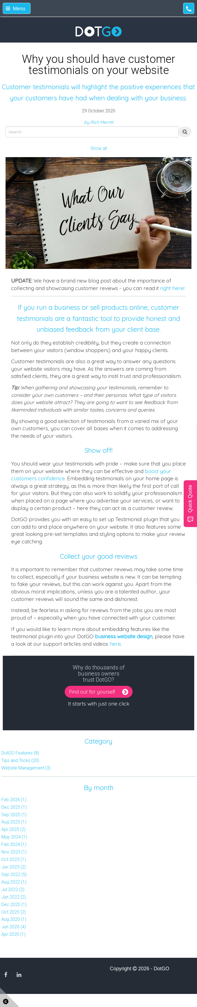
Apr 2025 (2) (13, 829)
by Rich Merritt (98, 122)
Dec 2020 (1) (14, 904)
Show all (98, 148)
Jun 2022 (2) (13, 897)
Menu (15, 8)
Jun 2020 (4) (13, 926)
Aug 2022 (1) (13, 882)
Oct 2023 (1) (13, 859)
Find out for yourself (93, 692)
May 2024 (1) (14, 837)
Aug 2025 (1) (13, 822)
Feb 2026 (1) (13, 799)
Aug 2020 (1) (13, 919)
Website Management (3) (25, 768)
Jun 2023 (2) (13, 867)
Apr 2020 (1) (13, 934)
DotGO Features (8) (20, 753)
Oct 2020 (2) (13, 912)
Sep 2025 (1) (14, 814)
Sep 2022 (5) (14, 874)
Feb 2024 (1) (13, 844)
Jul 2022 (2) (12, 889)
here (115, 643)
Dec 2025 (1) (14, 807)
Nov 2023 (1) (14, 852)
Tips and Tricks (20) (20, 760)
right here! (172, 288)
